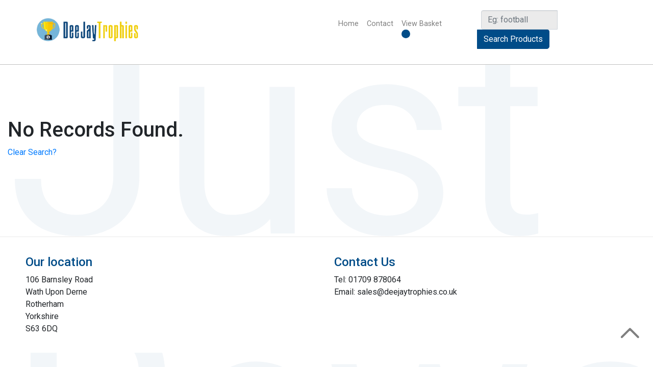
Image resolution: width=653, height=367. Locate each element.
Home (350, 23)
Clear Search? (32, 152)
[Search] (519, 20)
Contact (380, 23)
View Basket (421, 28)
